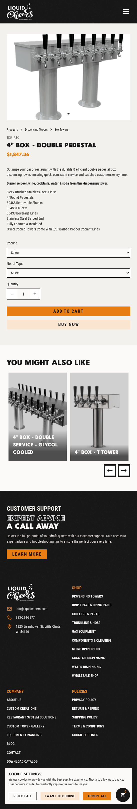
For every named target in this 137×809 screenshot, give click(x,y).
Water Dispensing (86, 667)
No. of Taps (14, 264)
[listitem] (37, 417)
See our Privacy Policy (24, 789)
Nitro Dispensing (86, 649)
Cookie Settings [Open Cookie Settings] (85, 735)
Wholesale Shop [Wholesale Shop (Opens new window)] (85, 676)
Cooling (12, 243)
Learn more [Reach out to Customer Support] (27, 554)
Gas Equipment (84, 631)
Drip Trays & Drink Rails (91, 605)
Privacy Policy (84, 700)
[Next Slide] (124, 470)
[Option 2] (68, 273)
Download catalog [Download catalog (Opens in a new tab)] (22, 761)
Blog (10, 744)
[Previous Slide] (110, 470)
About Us (14, 700)
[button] (125, 11)
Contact (14, 753)
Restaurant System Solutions (31, 717)
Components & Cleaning (91, 640)
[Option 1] (68, 253)
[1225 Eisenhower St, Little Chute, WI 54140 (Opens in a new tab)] (36, 629)
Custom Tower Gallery (25, 726)
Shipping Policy (85, 717)
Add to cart (68, 311)
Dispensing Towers (36, 129)
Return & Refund (85, 708)
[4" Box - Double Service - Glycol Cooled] (37, 417)
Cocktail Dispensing (88, 658)
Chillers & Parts (85, 614)
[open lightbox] (68, 77)
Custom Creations (21, 708)
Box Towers (61, 129)
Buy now (68, 324)
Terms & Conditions (88, 726)
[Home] (20, 11)
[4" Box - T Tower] (99, 417)
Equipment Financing (24, 735)
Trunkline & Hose (86, 623)
